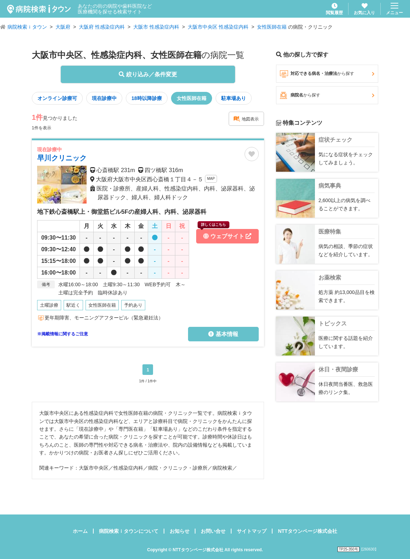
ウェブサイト (224, 234)
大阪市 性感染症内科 (156, 27)
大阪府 (62, 27)
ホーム (80, 531)
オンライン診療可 (57, 98)
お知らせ (179, 531)
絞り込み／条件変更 (148, 74)
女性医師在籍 (272, 27)
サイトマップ (251, 531)
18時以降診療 (146, 98)
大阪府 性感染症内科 (102, 27)
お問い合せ (213, 531)
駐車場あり (233, 98)
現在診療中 (104, 98)
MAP (211, 179)
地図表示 (246, 119)
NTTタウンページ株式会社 (307, 531)
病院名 (327, 95)
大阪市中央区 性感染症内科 (218, 27)
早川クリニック (62, 158)
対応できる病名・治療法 (327, 73)
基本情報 (223, 334)
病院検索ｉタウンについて (128, 531)
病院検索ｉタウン (27, 27)
